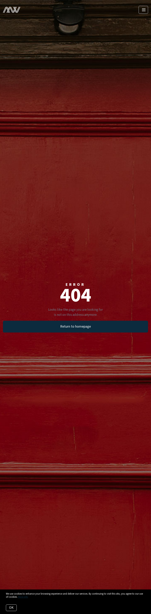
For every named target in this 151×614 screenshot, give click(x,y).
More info (23, 597)
